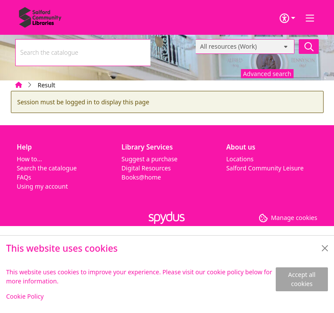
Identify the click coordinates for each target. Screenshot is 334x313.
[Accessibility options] (287, 18)
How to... (29, 159)
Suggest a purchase (149, 159)
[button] (288, 217)
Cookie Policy (24, 296)
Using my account (42, 186)
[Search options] (245, 46)
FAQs (24, 177)
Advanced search (267, 74)
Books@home (141, 177)
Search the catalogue (47, 168)
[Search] (309, 46)
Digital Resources (145, 168)
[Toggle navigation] (310, 18)
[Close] (325, 248)
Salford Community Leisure (265, 168)
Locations (240, 159)
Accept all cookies (302, 279)
